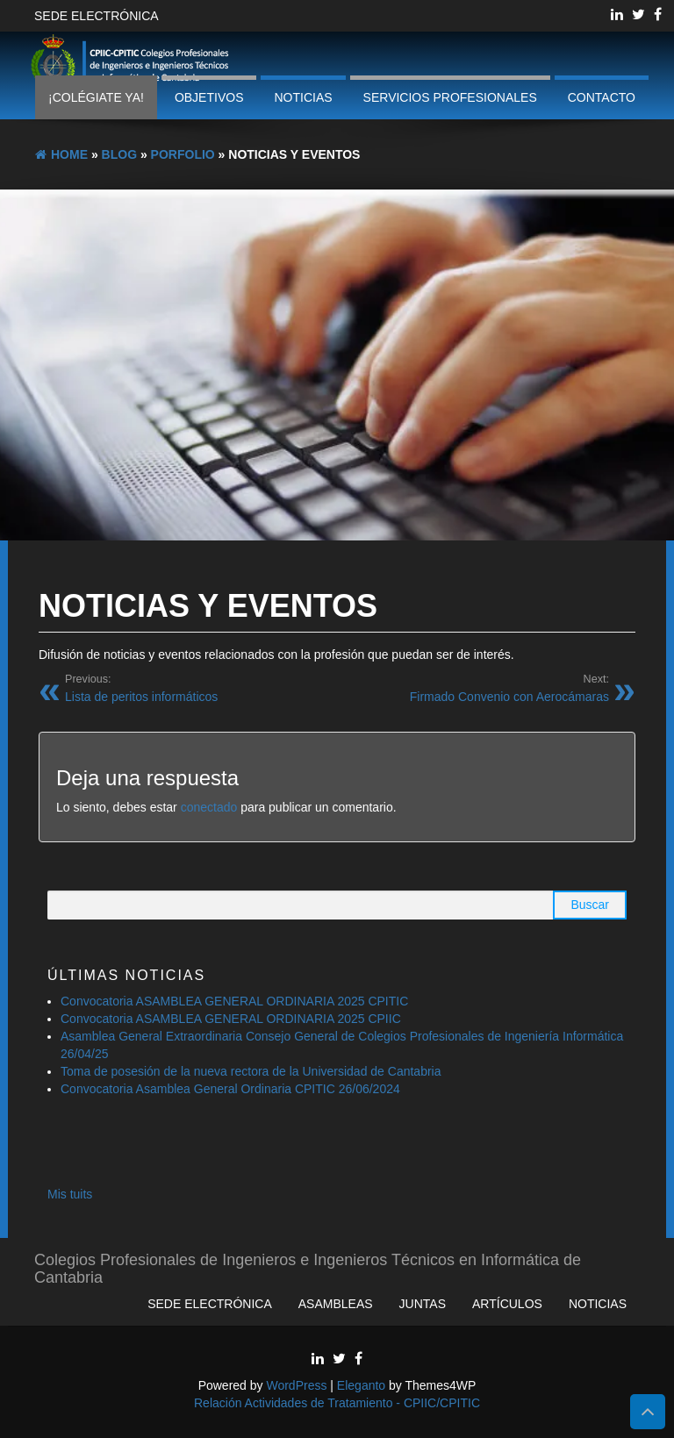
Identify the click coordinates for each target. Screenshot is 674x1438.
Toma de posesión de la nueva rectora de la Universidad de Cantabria (252, 1071)
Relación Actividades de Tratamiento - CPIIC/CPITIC (337, 1403)
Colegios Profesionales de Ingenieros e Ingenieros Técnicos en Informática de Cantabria (307, 1266)
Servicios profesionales (450, 97)
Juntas (422, 1304)
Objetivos (209, 97)
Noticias (303, 97)
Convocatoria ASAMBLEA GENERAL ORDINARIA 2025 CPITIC (234, 1001)
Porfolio (183, 154)
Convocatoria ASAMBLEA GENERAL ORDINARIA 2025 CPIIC (231, 1019)
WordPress (296, 1385)
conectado (209, 807)
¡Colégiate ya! (96, 97)
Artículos (507, 1304)
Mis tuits (69, 1194)
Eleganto (361, 1385)
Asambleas (335, 1304)
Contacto (601, 97)
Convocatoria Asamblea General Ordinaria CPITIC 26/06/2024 (230, 1089)
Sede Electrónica (96, 16)
